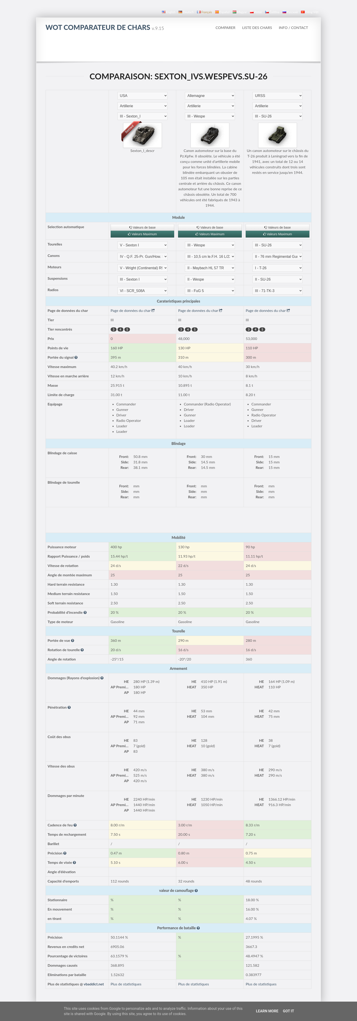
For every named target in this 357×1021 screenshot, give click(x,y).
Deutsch (186, 12)
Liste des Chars (257, 27)
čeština (272, 12)
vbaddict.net (94, 984)
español (222, 12)
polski (256, 12)
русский (290, 12)
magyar (240, 12)
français (204, 12)
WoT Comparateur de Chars (105, 27)
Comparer (225, 27)
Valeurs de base (142, 227)
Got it (288, 1011)
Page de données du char (133, 310)
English (168, 12)
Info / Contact (293, 27)
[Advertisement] (178, 49)
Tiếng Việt (310, 12)
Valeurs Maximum (142, 234)
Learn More (267, 1011)
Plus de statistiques (126, 984)
